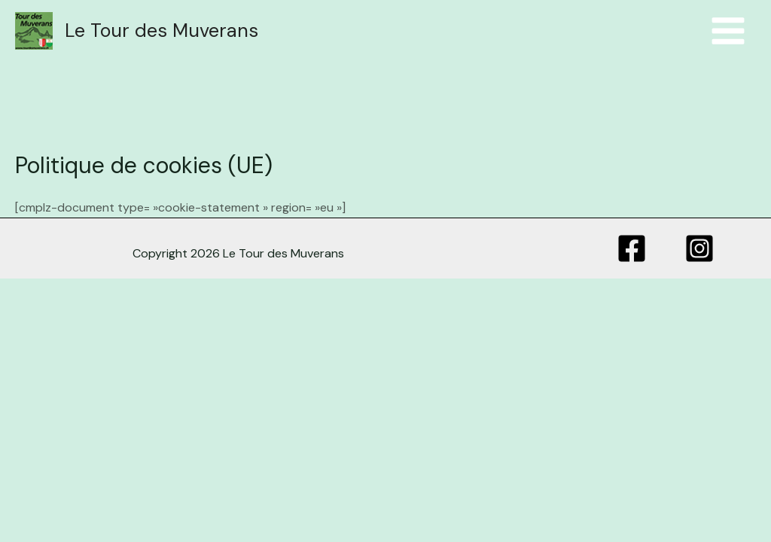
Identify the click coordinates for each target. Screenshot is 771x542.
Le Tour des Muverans (161, 30)
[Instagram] (699, 248)
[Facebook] (632, 248)
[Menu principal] (728, 31)
